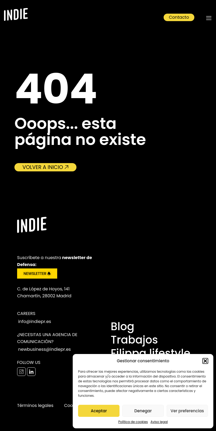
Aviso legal (159, 422)
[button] (205, 361)
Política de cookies (133, 422)
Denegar (143, 411)
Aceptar (99, 411)
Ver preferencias (187, 411)
